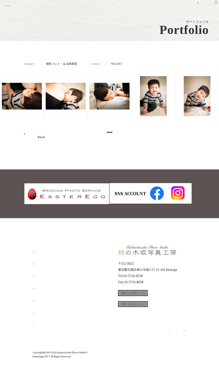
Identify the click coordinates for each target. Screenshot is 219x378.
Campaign (44, 298)
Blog (38, 323)
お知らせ (156, 337)
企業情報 (140, 337)
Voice (39, 310)
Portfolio (42, 286)
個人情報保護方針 (176, 337)
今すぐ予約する (109, 135)
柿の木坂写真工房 (30, 6)
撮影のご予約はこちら (144, 294)
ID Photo (42, 262)
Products (42, 274)
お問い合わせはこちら (144, 310)
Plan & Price (47, 249)
